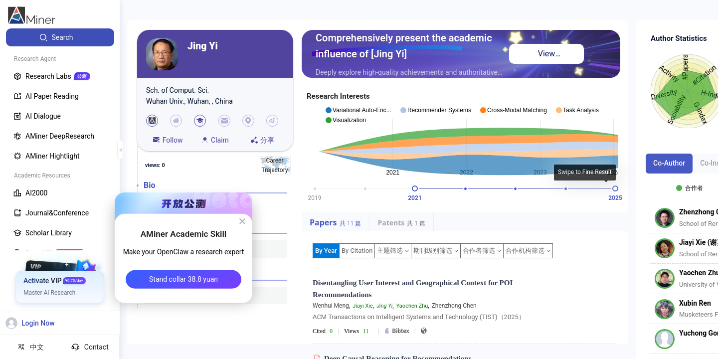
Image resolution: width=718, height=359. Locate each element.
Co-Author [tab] (669, 163)
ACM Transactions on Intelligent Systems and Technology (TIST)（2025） (419, 317)
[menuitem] (60, 37)
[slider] (414, 188)
